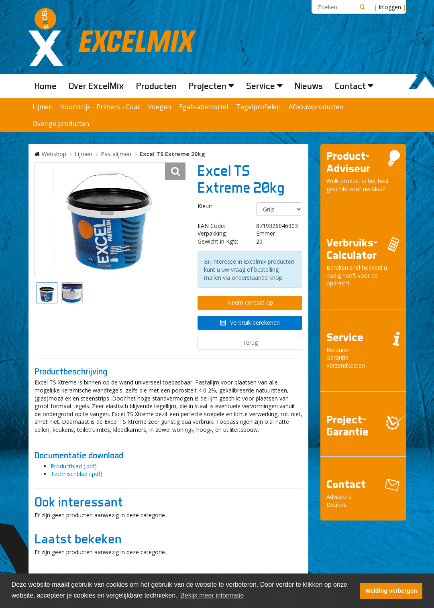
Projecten (211, 86)
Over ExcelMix (96, 86)
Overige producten (61, 123)
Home (46, 86)
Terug (250, 342)
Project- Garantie (347, 426)
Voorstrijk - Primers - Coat (100, 106)
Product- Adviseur (348, 162)
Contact (354, 86)
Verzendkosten (345, 365)
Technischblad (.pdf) (76, 474)
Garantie (337, 357)
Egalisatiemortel (203, 106)
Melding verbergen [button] (391, 591)
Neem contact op (250, 302)
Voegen (159, 106)
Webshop (54, 154)
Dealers (336, 504)
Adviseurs (338, 496)
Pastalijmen (116, 154)
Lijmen (43, 106)
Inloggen (390, 7)
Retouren (338, 350)
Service (264, 86)
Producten (156, 86)
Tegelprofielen (258, 106)
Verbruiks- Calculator (352, 249)
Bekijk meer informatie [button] (212, 595)
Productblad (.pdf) (74, 466)
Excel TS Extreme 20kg (172, 154)
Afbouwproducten (316, 106)
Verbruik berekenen (255, 322)
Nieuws (309, 86)
